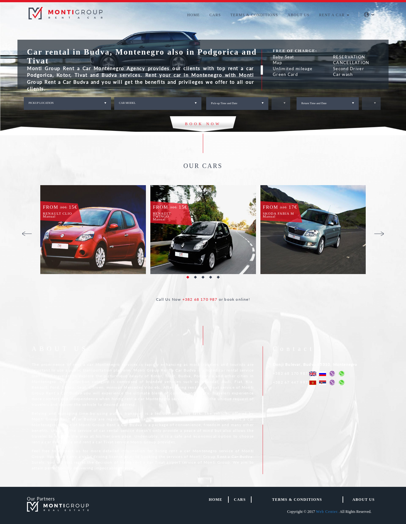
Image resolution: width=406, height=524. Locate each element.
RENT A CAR (334, 15)
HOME (193, 15)
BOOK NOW (203, 124)
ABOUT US (299, 15)
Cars (240, 499)
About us (363, 499)
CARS (215, 15)
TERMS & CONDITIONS (254, 15)
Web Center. (327, 511)
